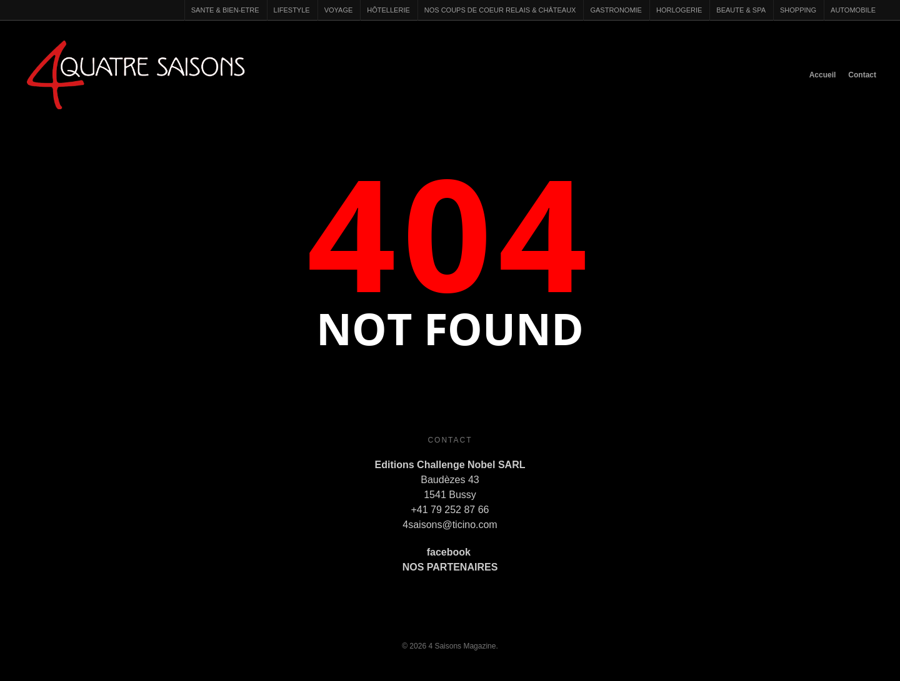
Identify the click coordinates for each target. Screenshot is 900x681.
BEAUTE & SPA (741, 10)
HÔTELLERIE (388, 10)
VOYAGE (338, 10)
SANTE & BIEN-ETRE (225, 10)
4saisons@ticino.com (449, 524)
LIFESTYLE (292, 10)
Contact (862, 75)
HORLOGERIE (679, 10)
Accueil (822, 75)
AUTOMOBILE (853, 10)
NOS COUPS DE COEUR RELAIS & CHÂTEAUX (500, 10)
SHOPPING (798, 10)
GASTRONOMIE (616, 10)
